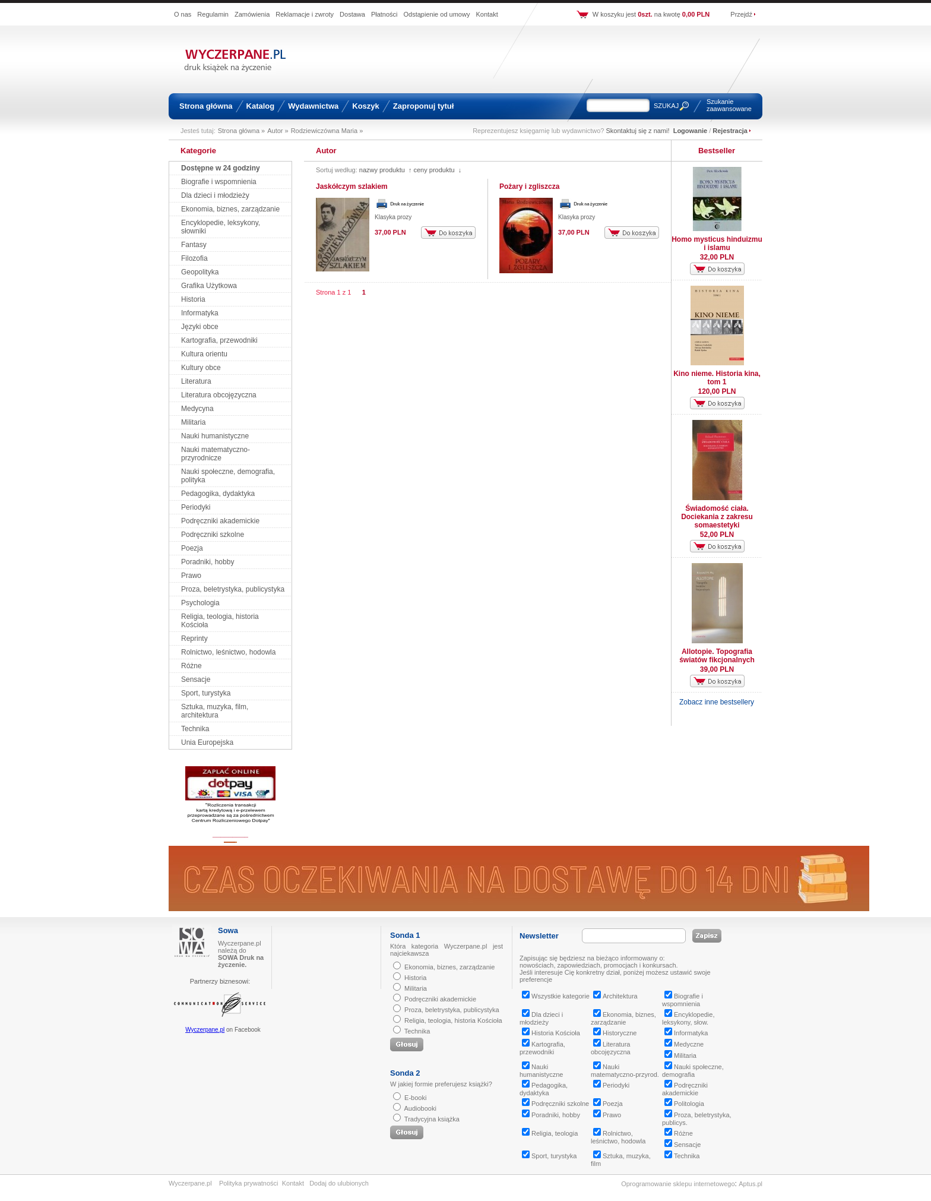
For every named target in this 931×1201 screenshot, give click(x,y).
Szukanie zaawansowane (729, 105)
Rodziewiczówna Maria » (327, 130)
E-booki (415, 1097)
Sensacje (195, 679)
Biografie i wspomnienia (218, 182)
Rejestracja (730, 130)
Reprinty (194, 638)
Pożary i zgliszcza (529, 186)
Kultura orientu (204, 354)
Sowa (228, 930)
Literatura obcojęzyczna (218, 395)
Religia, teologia (550, 1133)
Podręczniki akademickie (220, 521)
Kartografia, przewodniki (219, 340)
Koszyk (365, 106)
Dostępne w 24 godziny (220, 168)
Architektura (615, 996)
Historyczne (614, 1032)
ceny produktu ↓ (437, 169)
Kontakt (487, 14)
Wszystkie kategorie (556, 996)
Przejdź (741, 14)
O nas (182, 14)
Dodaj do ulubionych (339, 1183)
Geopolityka (199, 272)
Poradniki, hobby (207, 562)
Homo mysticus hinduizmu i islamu (717, 243)
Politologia (684, 1103)
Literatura (196, 381)
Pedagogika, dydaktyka (218, 493)
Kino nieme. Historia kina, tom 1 (717, 377)
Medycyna (197, 408)
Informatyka (199, 313)
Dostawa (352, 14)
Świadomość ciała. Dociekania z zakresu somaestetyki (717, 516)
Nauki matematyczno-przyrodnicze (215, 453)
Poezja (192, 548)
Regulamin (213, 14)
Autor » (277, 130)
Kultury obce (201, 368)
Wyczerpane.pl (204, 1029)
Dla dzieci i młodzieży (215, 195)
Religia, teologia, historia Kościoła (453, 1020)
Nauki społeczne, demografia (693, 1070)
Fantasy (194, 245)
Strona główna (206, 106)
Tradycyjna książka (432, 1119)
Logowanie (690, 130)
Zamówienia (252, 14)
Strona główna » (241, 130)
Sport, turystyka (205, 693)
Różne (191, 666)
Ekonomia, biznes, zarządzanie (230, 209)
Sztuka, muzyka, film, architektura (214, 711)
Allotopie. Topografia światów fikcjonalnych (717, 655)
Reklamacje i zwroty (305, 14)
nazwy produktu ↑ (385, 169)
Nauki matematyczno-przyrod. (625, 1070)
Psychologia (200, 603)
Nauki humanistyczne (215, 436)
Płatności (384, 14)
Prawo (191, 575)
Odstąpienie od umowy (437, 14)
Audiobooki (420, 1108)
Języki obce (199, 327)
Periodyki (195, 507)
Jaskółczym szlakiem (352, 186)
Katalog (260, 106)
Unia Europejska (207, 742)
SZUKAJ (666, 105)
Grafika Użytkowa (209, 286)
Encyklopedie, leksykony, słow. (688, 1018)
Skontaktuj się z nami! (638, 130)
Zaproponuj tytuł (423, 106)
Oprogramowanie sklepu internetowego (677, 1183)
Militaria (193, 422)
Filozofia (194, 258)
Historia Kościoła (551, 1032)
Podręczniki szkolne (212, 534)
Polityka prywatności (248, 1183)
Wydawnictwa (313, 106)
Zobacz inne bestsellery (716, 702)
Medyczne (684, 1044)
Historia (193, 299)
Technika (195, 729)
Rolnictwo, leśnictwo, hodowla (228, 652)
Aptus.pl (750, 1183)
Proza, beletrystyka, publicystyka (232, 589)
